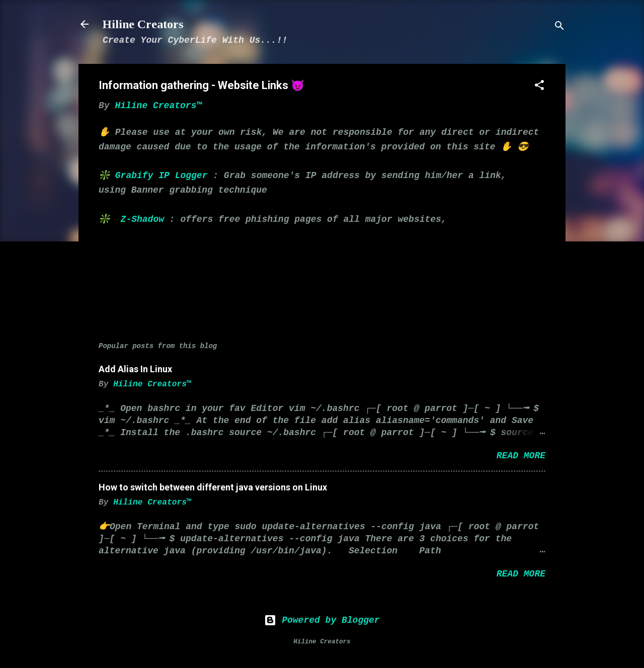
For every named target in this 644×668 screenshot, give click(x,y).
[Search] (559, 27)
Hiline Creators (143, 24)
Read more (521, 456)
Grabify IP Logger (161, 176)
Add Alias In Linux (135, 369)
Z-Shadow (142, 219)
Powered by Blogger (321, 620)
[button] (539, 87)
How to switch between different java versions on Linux (213, 487)
